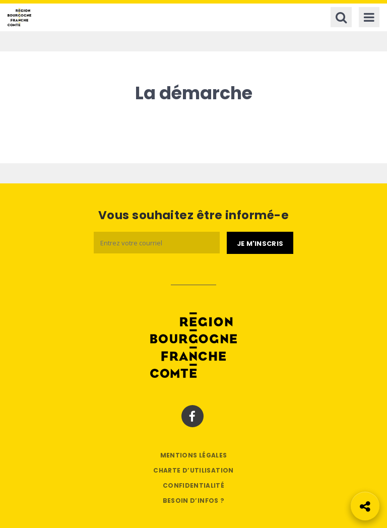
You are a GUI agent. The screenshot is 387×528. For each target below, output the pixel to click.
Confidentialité (193, 485)
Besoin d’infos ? (194, 500)
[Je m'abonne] (260, 243)
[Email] (157, 242)
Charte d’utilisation (193, 470)
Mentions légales (193, 455)
